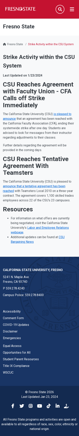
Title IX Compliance (16, 366)
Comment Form (13, 318)
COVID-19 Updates (16, 325)
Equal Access (12, 346)
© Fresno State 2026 (39, 392)
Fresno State (15, 44)
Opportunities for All (16, 352)
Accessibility (12, 311)
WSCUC (8, 372)
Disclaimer (10, 331)
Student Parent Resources (21, 359)
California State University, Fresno (33, 270)
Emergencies (12, 338)
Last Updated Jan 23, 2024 (39, 397)
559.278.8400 (34, 295)
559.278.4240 (15, 288)
